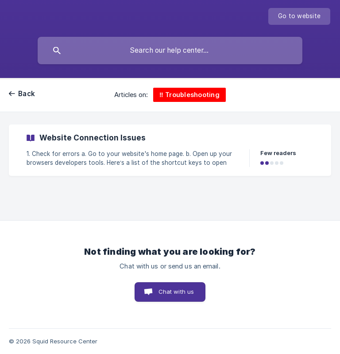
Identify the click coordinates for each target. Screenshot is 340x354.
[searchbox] (170, 50)
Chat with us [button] (176, 291)
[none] (299, 16)
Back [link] (26, 93)
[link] (170, 150)
